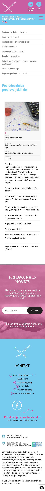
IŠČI (38, 6)
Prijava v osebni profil (11, 37)
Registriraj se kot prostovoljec (14, 32)
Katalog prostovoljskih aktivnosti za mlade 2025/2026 (19, 62)
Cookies (17, 483)
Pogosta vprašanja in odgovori (14, 73)
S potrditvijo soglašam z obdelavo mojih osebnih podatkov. (24, 325)
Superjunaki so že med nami (13, 51)
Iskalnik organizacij (9, 46)
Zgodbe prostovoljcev (11, 56)
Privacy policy (7, 483)
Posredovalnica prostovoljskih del (15, 42)
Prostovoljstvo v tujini (11, 68)
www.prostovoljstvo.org (21, 452)
